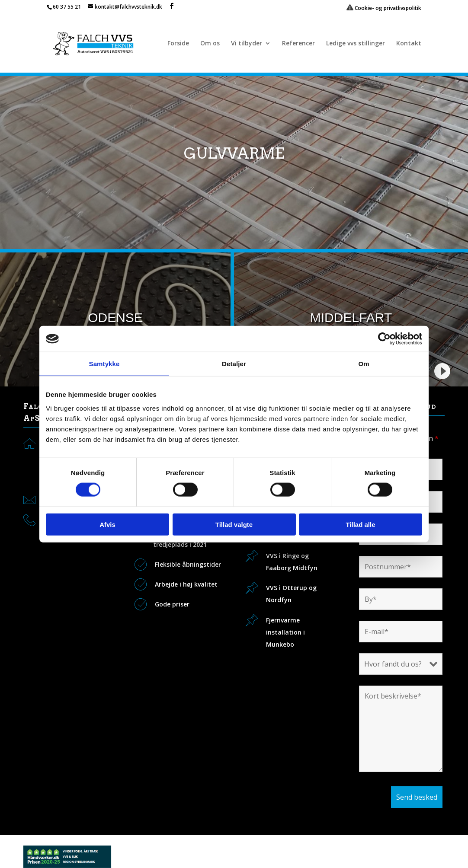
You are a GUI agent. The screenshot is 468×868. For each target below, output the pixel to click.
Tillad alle (360, 524)
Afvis (107, 524)
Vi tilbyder (246, 43)
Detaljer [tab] (234, 363)
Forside (178, 43)
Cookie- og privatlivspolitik (383, 8)
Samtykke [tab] (104, 363)
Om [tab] (363, 363)
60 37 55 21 (67, 6)
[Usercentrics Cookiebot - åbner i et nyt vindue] (384, 338)
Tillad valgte (234, 524)
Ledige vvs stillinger (355, 43)
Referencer (298, 43)
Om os (210, 43)
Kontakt (408, 43)
